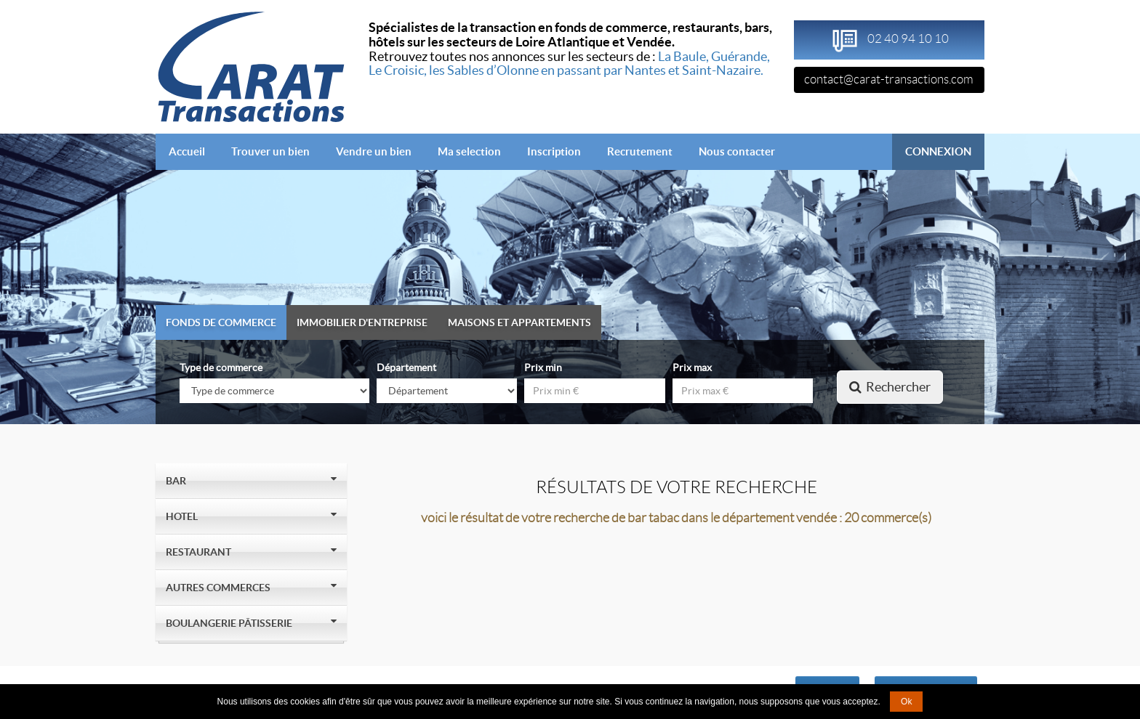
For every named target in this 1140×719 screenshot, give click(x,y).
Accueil (193, 151)
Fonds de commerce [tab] (221, 322)
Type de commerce (221, 367)
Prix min (543, 367)
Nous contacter (737, 151)
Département (406, 367)
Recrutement (640, 151)
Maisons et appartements (519, 322)
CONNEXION (938, 151)
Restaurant (201, 552)
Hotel (184, 516)
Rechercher (890, 386)
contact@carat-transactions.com (889, 79)
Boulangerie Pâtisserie (231, 623)
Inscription (554, 151)
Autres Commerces (220, 587)
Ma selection (469, 151)
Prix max (692, 367)
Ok (906, 701)
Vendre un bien (374, 151)
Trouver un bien (270, 151)
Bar (178, 481)
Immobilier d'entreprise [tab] (362, 322)
